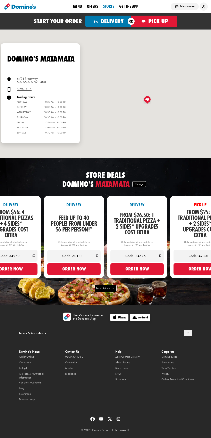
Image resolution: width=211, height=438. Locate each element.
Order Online (26, 356)
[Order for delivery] (108, 21)
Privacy (165, 373)
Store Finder (122, 368)
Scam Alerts (121, 379)
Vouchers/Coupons (30, 382)
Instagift (23, 368)
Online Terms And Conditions (177, 379)
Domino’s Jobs (169, 356)
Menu (77, 6)
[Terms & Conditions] (188, 333)
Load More (105, 288)
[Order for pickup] (154, 21)
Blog (21, 388)
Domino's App (27, 399)
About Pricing (122, 362)
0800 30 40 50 (74, 356)
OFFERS (92, 6)
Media (69, 368)
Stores (108, 6)
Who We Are (168, 368)
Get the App (128, 6)
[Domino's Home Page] (20, 6)
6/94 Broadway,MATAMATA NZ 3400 (31, 80)
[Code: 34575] (137, 256)
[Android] (140, 317)
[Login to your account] (204, 6)
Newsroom (25, 394)
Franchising (167, 362)
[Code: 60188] (74, 256)
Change (139, 184)
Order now (74, 269)
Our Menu (25, 362)
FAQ (118, 373)
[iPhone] (119, 317)
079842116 (24, 89)
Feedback (70, 373)
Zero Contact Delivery (127, 356)
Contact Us (71, 362)
